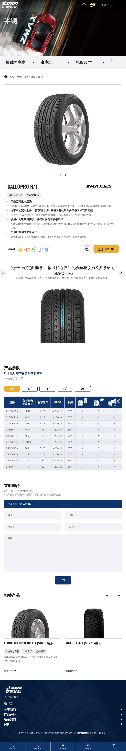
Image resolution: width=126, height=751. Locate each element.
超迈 (26, 76)
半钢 (19, 76)
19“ (65, 388)
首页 (12, 76)
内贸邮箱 (63, 748)
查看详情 (10, 674)
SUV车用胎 (37, 76)
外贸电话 (37, 748)
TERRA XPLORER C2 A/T (32, 645)
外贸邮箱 (88, 748)
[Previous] (105, 594)
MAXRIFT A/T (84, 645)
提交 (63, 580)
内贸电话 (12, 748)
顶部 (113, 748)
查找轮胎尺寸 (14, 378)
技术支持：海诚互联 (97, 737)
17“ (29, 388)
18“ (47, 388)
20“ (83, 388)
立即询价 (106, 249)
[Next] (119, 594)
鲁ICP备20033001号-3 (66, 737)
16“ (12, 388)
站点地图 (11, 701)
